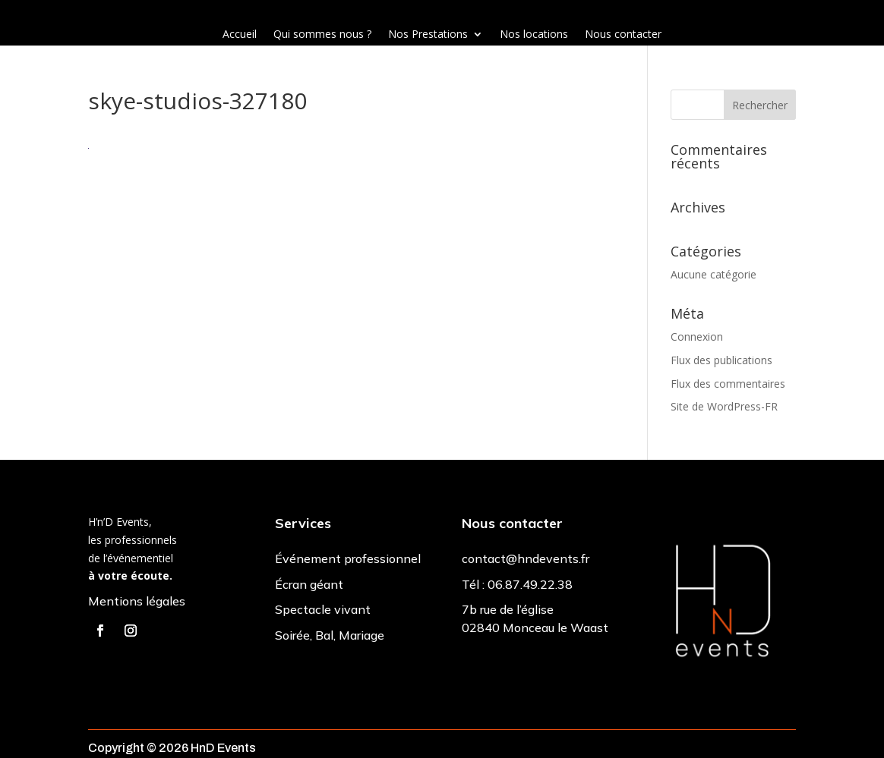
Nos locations (534, 35)
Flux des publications (721, 360)
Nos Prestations (428, 35)
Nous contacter (623, 35)
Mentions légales (136, 601)
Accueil (240, 35)
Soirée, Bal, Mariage (329, 635)
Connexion (697, 336)
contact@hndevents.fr (525, 558)
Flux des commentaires (728, 383)
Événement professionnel (348, 558)
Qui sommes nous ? (322, 35)
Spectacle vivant (323, 609)
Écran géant (309, 584)
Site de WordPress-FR (724, 406)
